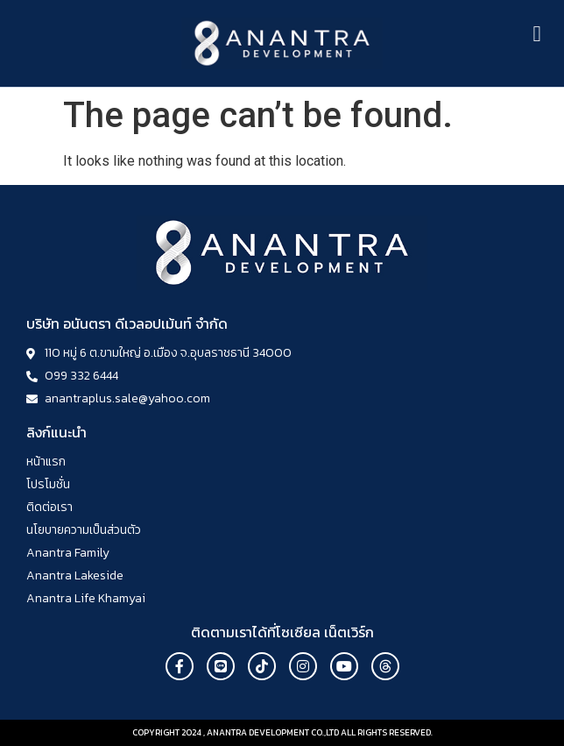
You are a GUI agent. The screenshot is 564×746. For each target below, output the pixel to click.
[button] (536, 34)
